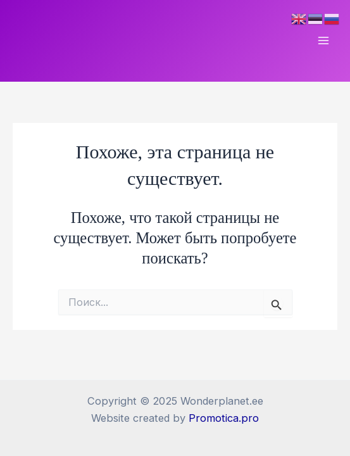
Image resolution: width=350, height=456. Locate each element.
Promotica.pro (224, 418)
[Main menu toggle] (323, 41)
